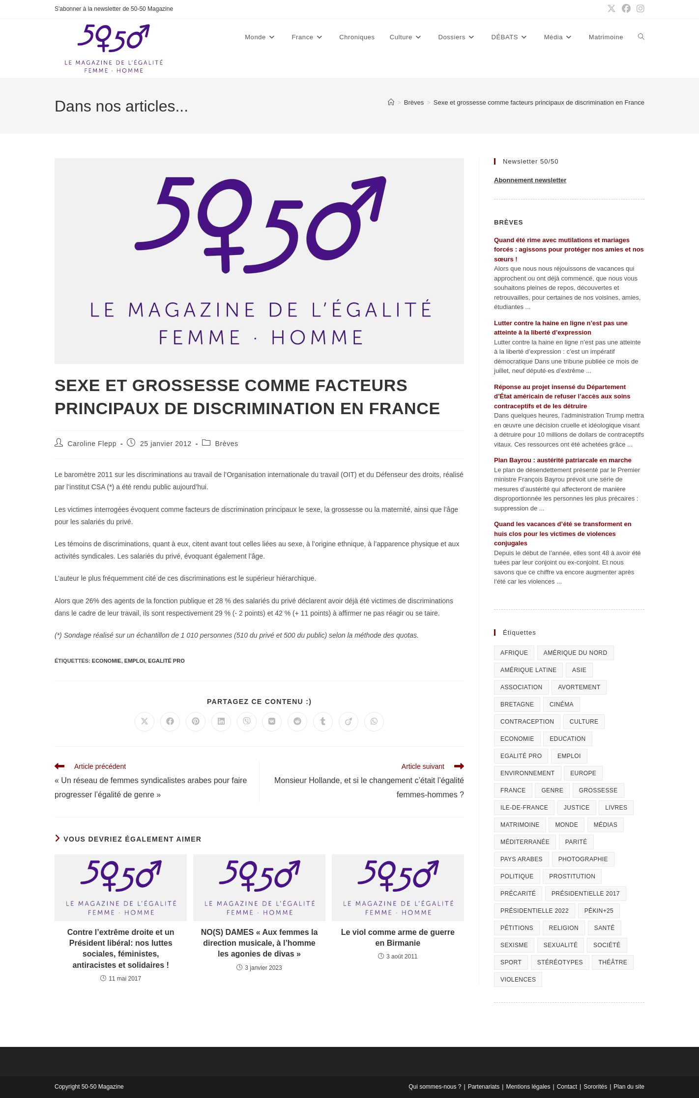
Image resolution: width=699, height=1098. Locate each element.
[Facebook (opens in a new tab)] (626, 9)
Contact (567, 1086)
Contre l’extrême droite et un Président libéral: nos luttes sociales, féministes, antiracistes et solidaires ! (121, 948)
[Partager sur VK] (272, 722)
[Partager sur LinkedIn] (221, 722)
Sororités (595, 1086)
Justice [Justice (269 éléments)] (577, 807)
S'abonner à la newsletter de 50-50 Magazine (114, 8)
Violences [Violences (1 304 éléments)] (518, 979)
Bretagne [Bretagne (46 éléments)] (517, 704)
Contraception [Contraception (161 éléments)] (527, 721)
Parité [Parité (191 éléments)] (576, 842)
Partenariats (484, 1086)
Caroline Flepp (92, 444)
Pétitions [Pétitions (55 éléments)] (516, 928)
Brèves (226, 444)
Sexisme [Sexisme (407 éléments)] (514, 945)
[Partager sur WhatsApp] (374, 722)
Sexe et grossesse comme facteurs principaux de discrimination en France (539, 102)
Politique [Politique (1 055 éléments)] (517, 876)
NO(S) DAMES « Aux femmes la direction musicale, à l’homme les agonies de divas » (259, 943)
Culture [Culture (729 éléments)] (584, 721)
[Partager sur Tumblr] (323, 722)
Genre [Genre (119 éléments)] (552, 790)
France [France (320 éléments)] (513, 790)
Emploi (134, 661)
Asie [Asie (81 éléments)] (579, 670)
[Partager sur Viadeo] (348, 722)
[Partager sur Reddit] (297, 722)
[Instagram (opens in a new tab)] (639, 9)
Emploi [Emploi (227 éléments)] (569, 756)
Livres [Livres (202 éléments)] (616, 807)
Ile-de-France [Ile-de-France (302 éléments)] (524, 807)
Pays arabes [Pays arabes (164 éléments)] (521, 859)
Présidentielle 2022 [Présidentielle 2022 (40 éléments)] (534, 910)
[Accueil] (391, 102)
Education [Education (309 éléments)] (567, 738)
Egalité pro (166, 661)
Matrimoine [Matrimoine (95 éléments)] (520, 824)
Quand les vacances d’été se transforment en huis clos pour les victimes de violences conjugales (563, 533)
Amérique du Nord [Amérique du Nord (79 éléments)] (576, 652)
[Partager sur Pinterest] (195, 722)
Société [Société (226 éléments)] (606, 945)
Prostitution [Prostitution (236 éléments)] (572, 876)
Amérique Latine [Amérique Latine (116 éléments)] (528, 670)
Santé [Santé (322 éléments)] (604, 928)
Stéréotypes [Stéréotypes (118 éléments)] (560, 962)
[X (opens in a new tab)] (611, 9)
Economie (106, 661)
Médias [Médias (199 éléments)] (605, 824)
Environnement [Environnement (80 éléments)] (527, 773)
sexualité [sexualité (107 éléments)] (561, 945)
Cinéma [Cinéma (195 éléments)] (562, 704)
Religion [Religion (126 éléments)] (564, 928)
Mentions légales (528, 1086)
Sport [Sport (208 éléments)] (511, 962)
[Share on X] (144, 722)
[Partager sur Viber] (247, 722)
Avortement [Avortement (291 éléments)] (579, 687)
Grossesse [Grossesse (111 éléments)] (598, 790)
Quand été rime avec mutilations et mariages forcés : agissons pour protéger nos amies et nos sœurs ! (569, 249)
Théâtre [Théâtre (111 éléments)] (612, 962)
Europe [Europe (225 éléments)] (583, 773)
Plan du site (628, 1086)
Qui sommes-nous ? (434, 1086)
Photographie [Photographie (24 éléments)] (583, 859)
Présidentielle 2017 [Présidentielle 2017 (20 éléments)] (586, 893)
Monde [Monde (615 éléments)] (566, 824)
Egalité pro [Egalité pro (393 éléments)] (521, 756)
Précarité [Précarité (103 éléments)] (518, 893)
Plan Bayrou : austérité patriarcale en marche (563, 460)
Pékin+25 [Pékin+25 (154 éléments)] (599, 910)
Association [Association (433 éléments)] (521, 687)
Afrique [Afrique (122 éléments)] (514, 652)
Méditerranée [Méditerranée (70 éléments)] (525, 842)
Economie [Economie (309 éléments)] (517, 738)
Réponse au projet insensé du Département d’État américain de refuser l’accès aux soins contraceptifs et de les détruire (562, 396)
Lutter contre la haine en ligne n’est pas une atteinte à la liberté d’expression (561, 328)
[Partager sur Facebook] (170, 722)
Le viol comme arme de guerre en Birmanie (398, 937)
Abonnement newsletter (530, 180)
